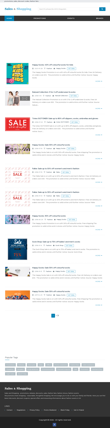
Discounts (31, 365)
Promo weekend (61, 365)
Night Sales (10, 374)
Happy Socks (61, 68)
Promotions (40, 18)
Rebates (21, 365)
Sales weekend (88, 365)
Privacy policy (35, 410)
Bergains (20, 369)
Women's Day (97, 369)
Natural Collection (61, 96)
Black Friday (22, 374)
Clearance (10, 369)
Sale (75, 369)
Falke (58, 172)
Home (9, 18)
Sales (41, 365)
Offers (49, 365)
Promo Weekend (50, 410)
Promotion (84, 369)
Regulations (21, 410)
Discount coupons (63, 369)
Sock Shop (59, 245)
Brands (99, 18)
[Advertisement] (55, 38)
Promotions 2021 (47, 369)
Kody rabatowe (33, 369)
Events (71, 18)
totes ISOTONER (62, 122)
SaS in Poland (79, 410)
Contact (9, 410)
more (98, 81)
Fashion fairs (74, 365)
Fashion (49, 68)
